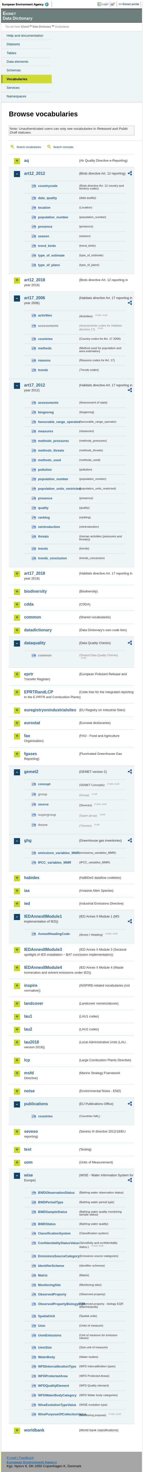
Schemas (14, 70)
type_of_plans (49, 265)
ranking (44, 517)
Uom (41, 1326)
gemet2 (31, 772)
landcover (33, 1003)
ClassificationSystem (54, 1233)
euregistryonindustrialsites (50, 710)
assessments (48, 402)
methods (44, 348)
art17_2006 (34, 298)
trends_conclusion (52, 558)
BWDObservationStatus (56, 1192)
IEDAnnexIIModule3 (43, 949)
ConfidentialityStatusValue (58, 1243)
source (43, 804)
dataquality (34, 643)
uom (28, 1162)
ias (27, 890)
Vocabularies (17, 79)
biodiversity (35, 591)
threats (43, 536)
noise (29, 1091)
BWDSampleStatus (52, 1212)
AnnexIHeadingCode (54, 934)
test (27, 1149)
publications (36, 1104)
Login (105, 4)
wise (28, 1175)
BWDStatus (47, 1224)
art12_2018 (34, 280)
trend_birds (47, 246)
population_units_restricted (58, 488)
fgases (30, 754)
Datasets (13, 44)
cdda (28, 604)
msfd (29, 1073)
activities (45, 315)
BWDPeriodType (50, 1202)
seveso (31, 1131)
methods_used (49, 460)
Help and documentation (25, 35)
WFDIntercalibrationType (57, 1366)
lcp (27, 1060)
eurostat (32, 723)
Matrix (43, 1275)
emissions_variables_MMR (58, 853)
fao (27, 736)
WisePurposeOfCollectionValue (58, 1414)
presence (45, 226)
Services (13, 88)
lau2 (28, 1029)
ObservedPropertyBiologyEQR (58, 1304)
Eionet (25, 26)
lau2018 (31, 1042)
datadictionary (38, 630)
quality (43, 508)
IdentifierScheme (51, 1266)
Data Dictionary (41, 26)
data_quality (47, 198)
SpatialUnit (46, 1316)
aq (26, 160)
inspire (30, 985)
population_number (53, 217)
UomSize (45, 1347)
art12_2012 (34, 173)
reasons (44, 360)
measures (45, 431)
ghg (27, 840)
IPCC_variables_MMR (54, 862)
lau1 (28, 1016)
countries (45, 339)
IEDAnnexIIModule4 (43, 967)
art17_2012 (34, 385)
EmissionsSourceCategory (58, 1256)
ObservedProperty (52, 1294)
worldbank (34, 1430)
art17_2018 (34, 573)
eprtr (28, 674)
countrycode (48, 186)
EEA (27, 4)
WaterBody (46, 1357)
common (32, 617)
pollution (45, 470)
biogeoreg (46, 412)
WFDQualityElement (53, 1386)
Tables (11, 53)
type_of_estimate (51, 255)
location (44, 207)
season (43, 236)
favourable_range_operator (58, 422)
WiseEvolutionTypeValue (57, 1405)
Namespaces (16, 96)
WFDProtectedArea (53, 1376)
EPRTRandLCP (38, 692)
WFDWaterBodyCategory (57, 1395)
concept (44, 784)
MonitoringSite (49, 1285)
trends (43, 370)
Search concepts (63, 146)
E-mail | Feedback (20, 1458)
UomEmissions (49, 1335)
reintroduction (49, 527)
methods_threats (51, 450)
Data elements (17, 61)
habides (31, 878)
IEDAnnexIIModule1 (43, 916)
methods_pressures (53, 441)
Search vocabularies (28, 146)
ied (27, 903)
